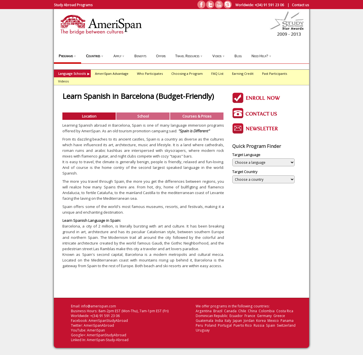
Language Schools (74, 73)
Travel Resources (189, 55)
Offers (161, 55)
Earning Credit (243, 73)
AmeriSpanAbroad (99, 325)
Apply (119, 55)
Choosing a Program (187, 73)
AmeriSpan (96, 330)
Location (89, 116)
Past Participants (274, 73)
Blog (238, 55)
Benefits (140, 55)
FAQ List (217, 73)
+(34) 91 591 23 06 (269, 5)
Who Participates (150, 73)
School (143, 116)
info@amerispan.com (98, 306)
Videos (218, 55)
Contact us (300, 5)
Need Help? (261, 55)
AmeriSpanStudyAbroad (108, 320)
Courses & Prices (197, 116)
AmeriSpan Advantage (111, 73)
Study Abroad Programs (73, 5)
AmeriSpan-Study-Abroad (107, 339)
